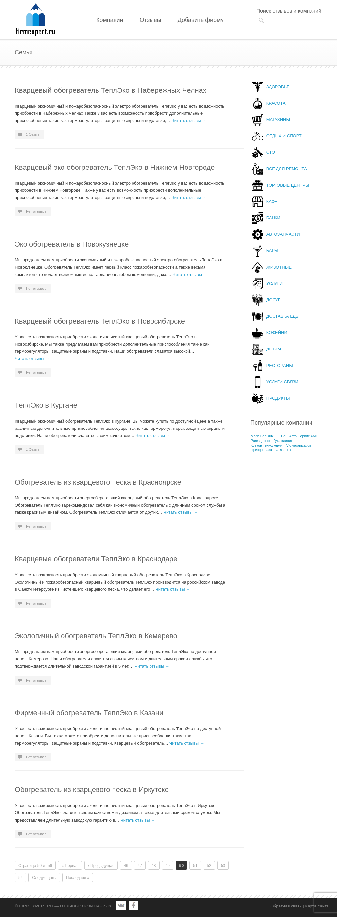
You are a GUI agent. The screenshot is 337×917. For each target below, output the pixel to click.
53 (223, 865)
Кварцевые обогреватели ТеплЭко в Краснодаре (96, 559)
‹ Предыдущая (101, 865)
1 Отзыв (33, 134)
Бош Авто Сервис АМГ (299, 436)
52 (209, 865)
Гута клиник (283, 441)
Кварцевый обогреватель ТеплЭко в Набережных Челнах (110, 90)
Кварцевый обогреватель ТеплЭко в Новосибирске (100, 321)
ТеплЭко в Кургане (46, 405)
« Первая (70, 865)
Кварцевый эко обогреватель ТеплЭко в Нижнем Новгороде (115, 167)
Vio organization (298, 445)
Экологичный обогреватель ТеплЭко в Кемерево (96, 636)
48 (153, 865)
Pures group (260, 441)
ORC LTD (283, 450)
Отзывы (150, 20)
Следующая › (44, 877)
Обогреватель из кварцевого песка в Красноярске (98, 482)
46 (126, 865)
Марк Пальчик (262, 436)
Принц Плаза (261, 450)
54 (20, 877)
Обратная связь (286, 906)
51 (195, 865)
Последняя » (77, 877)
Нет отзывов (36, 211)
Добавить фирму (201, 20)
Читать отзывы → (188, 120)
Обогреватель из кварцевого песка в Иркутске (92, 790)
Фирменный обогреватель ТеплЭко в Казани (89, 713)
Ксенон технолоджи (266, 445)
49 (168, 865)
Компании (109, 20)
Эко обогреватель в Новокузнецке (72, 244)
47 (140, 865)
